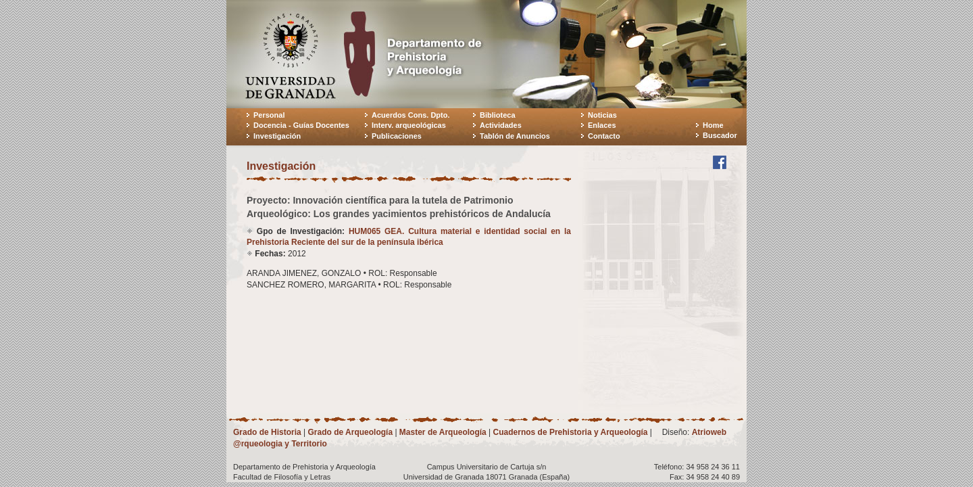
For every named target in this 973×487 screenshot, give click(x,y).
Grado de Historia (267, 432)
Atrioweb (709, 432)
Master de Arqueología (443, 432)
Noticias (602, 115)
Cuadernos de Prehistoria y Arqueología (570, 432)
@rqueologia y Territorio (280, 443)
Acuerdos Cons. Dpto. (411, 115)
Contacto (604, 136)
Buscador (720, 135)
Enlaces (602, 125)
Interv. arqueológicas (409, 125)
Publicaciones (397, 136)
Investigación (277, 136)
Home (713, 125)
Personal (268, 115)
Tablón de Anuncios (515, 136)
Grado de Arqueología (350, 432)
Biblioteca (498, 115)
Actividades (501, 125)
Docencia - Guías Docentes (301, 125)
